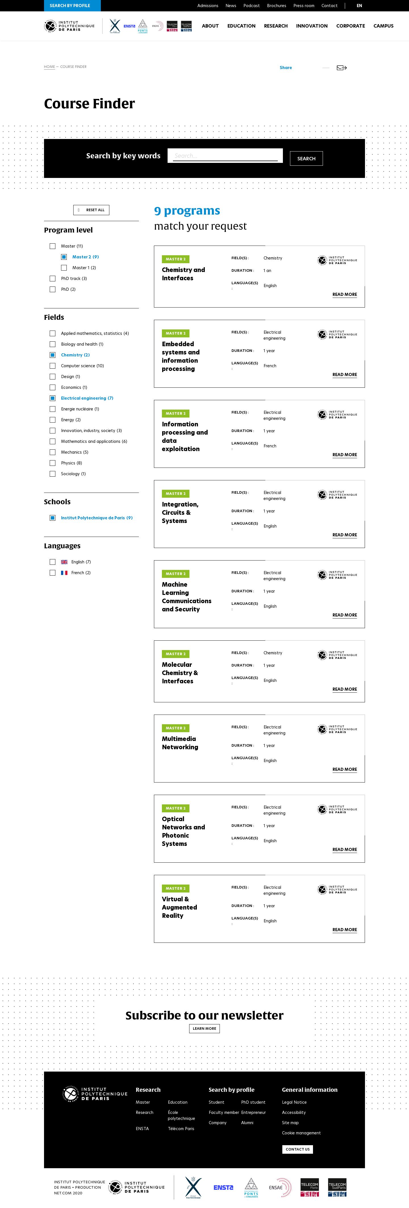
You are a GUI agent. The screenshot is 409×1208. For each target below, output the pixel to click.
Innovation (312, 28)
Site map (290, 1124)
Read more (345, 295)
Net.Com (63, 1194)
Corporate (350, 28)
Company (218, 1124)
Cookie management (301, 1134)
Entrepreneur (253, 1113)
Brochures (276, 6)
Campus (383, 28)
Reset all (95, 211)
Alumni (247, 1124)
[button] (72, 5)
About (210, 28)
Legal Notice (294, 1103)
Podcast (251, 6)
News (231, 6)
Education (242, 28)
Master (143, 1103)
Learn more (204, 1029)
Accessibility (294, 1113)
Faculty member (224, 1113)
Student (216, 1103)
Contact (330, 6)
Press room (303, 6)
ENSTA (142, 1130)
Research (276, 28)
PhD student (253, 1103)
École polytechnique (181, 1116)
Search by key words (123, 157)
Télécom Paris (181, 1130)
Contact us (298, 1150)
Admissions (207, 6)
